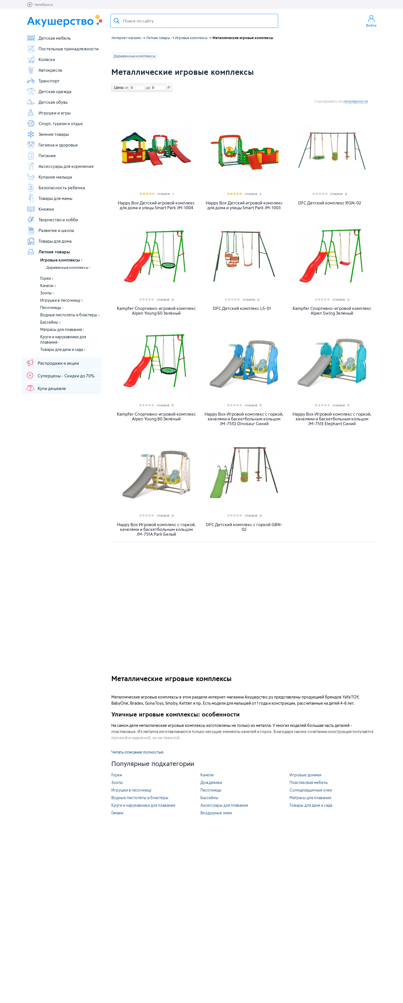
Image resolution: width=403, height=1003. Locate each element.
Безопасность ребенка (55, 187)
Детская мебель (48, 37)
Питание (41, 155)
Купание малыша (49, 176)
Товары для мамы (49, 198)
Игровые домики (305, 774)
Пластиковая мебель (308, 782)
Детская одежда (48, 91)
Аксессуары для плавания (224, 805)
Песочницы (51, 307)
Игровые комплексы (61, 260)
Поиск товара (116, 21)
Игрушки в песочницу (61, 300)
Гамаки (117, 812)
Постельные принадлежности (62, 48)
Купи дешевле (46, 388)
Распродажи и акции (52, 362)
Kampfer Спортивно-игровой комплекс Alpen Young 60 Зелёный (156, 310)
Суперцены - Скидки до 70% (60, 375)
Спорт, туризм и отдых (54, 123)
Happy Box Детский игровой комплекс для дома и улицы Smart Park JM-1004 (156, 205)
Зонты (47, 292)
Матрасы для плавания (62, 329)
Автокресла (44, 70)
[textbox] (194, 21)
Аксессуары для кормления (60, 166)
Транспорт (43, 80)
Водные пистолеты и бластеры (70, 314)
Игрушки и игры (48, 112)
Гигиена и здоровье (52, 144)
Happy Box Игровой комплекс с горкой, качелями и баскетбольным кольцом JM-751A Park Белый (156, 529)
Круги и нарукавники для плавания (143, 805)
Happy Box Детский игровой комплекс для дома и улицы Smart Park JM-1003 (244, 205)
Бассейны (50, 322)
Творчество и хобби (52, 219)
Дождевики (211, 782)
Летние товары (48, 251)
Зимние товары (47, 134)
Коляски (40, 59)
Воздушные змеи (216, 812)
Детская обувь (47, 102)
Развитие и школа (50, 230)
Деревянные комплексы (68, 267)
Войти (371, 21)
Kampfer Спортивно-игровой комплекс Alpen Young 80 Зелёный (156, 416)
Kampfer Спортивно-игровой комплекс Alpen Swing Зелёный (332, 310)
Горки (46, 278)
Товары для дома (49, 240)
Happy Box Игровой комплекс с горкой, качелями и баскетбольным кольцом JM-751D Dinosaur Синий (244, 419)
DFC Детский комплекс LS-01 (242, 308)
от (126, 87)
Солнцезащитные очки (310, 790)
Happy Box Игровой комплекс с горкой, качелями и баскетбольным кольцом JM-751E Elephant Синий (332, 419)
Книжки (40, 208)
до (147, 87)
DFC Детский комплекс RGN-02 (329, 202)
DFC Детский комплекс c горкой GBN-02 (244, 527)
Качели (48, 285)
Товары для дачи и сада (62, 349)
